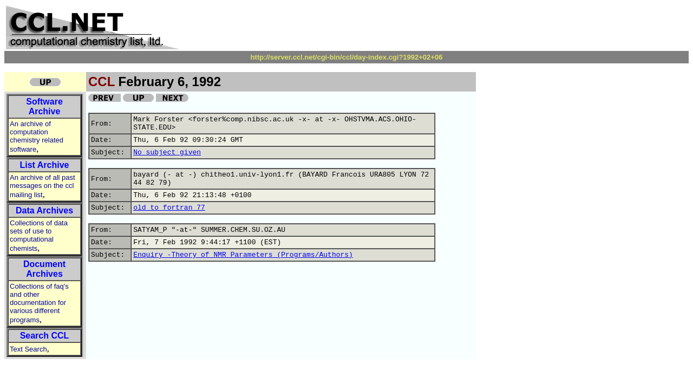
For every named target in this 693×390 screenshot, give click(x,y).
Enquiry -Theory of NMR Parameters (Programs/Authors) (243, 255)
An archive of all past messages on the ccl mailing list (42, 186)
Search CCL (44, 335)
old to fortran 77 (169, 208)
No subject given (167, 152)
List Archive (44, 165)
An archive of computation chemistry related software (36, 136)
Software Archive (44, 106)
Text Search (28, 349)
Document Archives (44, 268)
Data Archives (44, 210)
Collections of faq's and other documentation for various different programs (39, 303)
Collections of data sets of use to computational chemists (39, 235)
